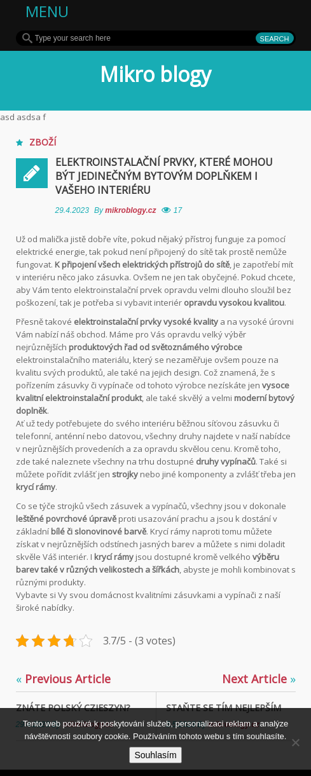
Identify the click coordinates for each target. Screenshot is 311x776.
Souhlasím (155, 755)
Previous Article (63, 678)
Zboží (42, 142)
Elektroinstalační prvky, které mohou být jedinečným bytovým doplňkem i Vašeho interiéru (164, 176)
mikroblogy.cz (131, 210)
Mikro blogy (155, 74)
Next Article (259, 678)
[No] (295, 742)
